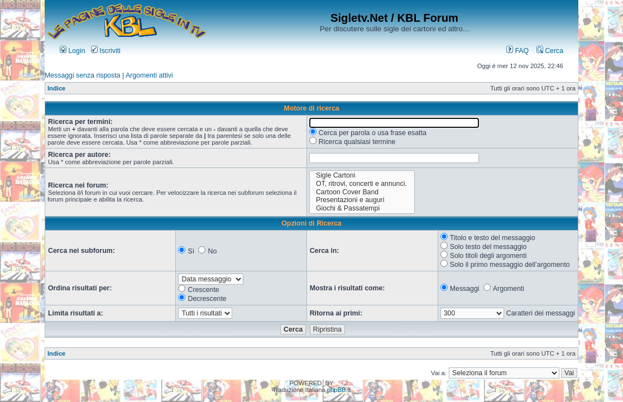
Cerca (549, 51)
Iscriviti (106, 51)
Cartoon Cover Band (362, 192)
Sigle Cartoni (362, 175)
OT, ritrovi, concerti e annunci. (362, 184)
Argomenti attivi (149, 75)
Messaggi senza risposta (83, 75)
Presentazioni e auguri (362, 200)
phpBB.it (339, 389)
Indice (56, 88)
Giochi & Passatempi (362, 208)
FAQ (517, 51)
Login (72, 51)
